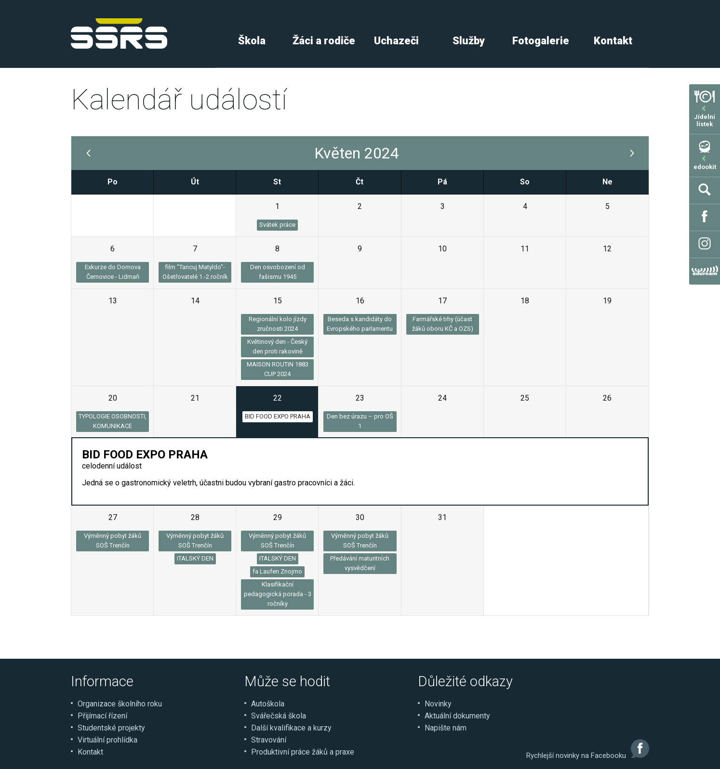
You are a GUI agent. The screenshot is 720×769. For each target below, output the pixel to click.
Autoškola (267, 703)
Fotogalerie (540, 41)
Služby (469, 41)
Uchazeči (396, 41)
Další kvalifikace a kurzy (291, 727)
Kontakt (613, 41)
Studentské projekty (111, 727)
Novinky (438, 703)
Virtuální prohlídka (107, 739)
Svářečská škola (278, 715)
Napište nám (446, 727)
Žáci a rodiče (324, 41)
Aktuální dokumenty (457, 715)
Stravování (268, 739)
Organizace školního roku (120, 703)
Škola (252, 41)
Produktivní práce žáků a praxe (302, 751)
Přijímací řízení (102, 715)
